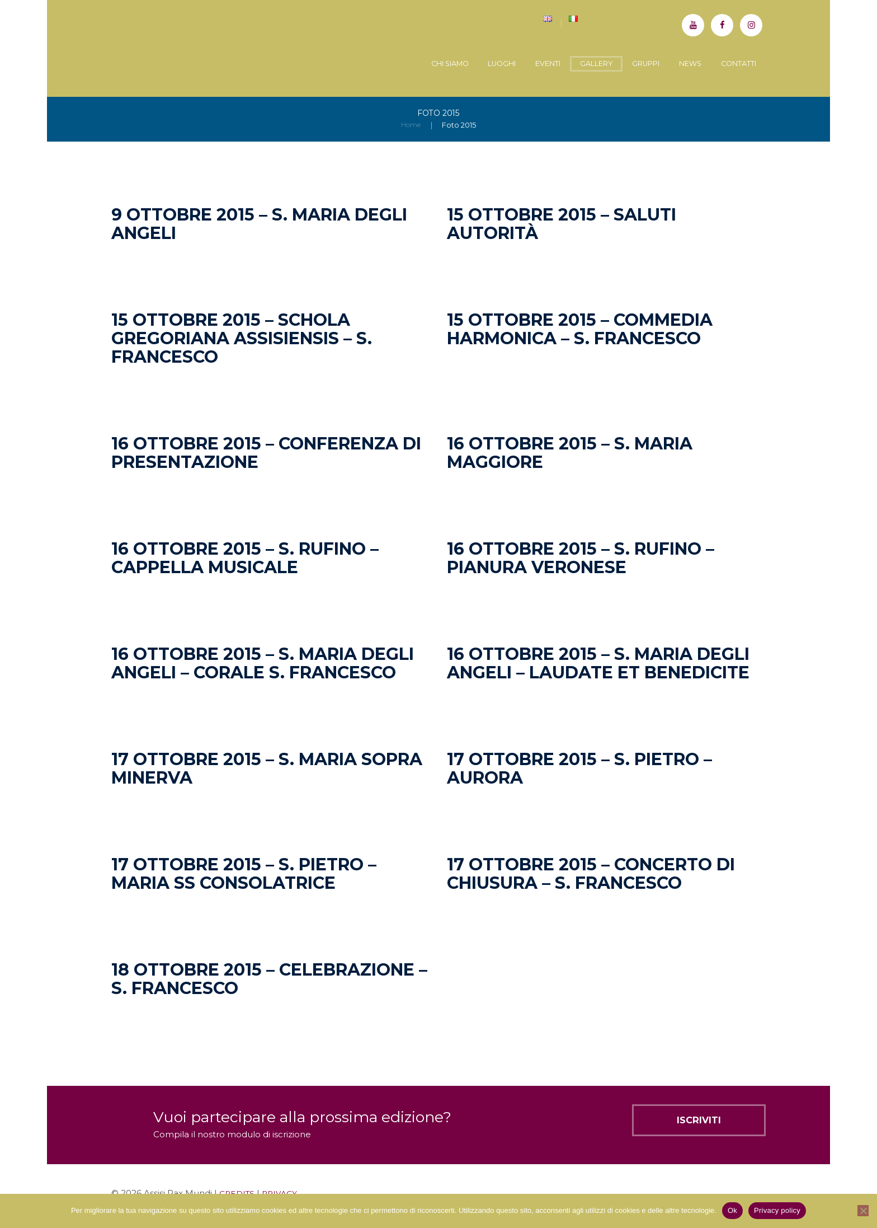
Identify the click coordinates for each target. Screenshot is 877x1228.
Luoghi (462, 64)
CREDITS (238, 1192)
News (680, 64)
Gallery (571, 64)
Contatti (734, 64)
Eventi (516, 64)
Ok (732, 1210)
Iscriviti (683, 1122)
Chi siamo (401, 64)
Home (410, 123)
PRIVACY (283, 1192)
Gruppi (629, 64)
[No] (863, 1210)
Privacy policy (777, 1210)
